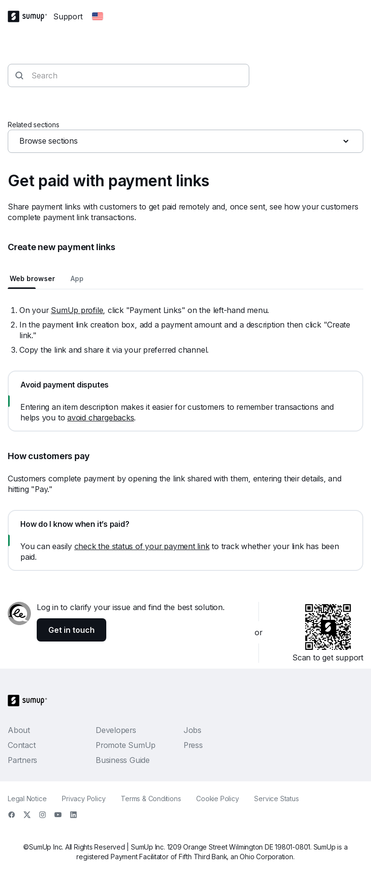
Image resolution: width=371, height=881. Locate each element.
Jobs (192, 730)
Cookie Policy (217, 798)
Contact (21, 745)
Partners (22, 760)
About (19, 730)
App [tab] (77, 278)
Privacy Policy (83, 798)
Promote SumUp (126, 745)
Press (193, 745)
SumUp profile (77, 310)
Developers (116, 730)
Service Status (276, 798)
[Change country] (97, 16)
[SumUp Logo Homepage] (30, 16)
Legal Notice (27, 798)
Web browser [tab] (32, 278)
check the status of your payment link (142, 546)
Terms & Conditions (151, 798)
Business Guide (123, 760)
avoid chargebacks (100, 417)
